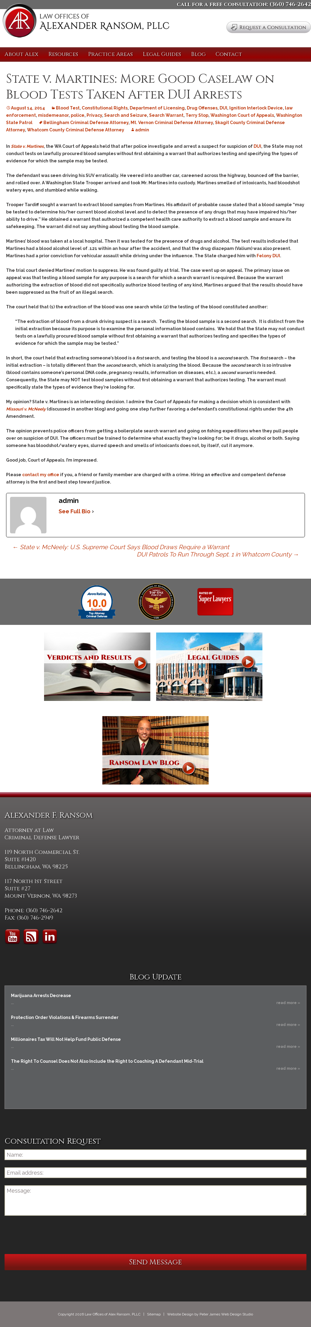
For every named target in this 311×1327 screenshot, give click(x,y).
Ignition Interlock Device (256, 108)
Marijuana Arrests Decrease (41, 995)
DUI (223, 108)
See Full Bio (75, 511)
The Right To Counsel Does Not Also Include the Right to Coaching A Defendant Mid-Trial (107, 1061)
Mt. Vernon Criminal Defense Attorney (172, 122)
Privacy (94, 115)
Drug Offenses (202, 108)
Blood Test (68, 108)
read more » (288, 1003)
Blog (198, 54)
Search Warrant (166, 115)
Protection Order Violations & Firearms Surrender (64, 1017)
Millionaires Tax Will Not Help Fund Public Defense (66, 1039)
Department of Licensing (157, 108)
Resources (63, 54)
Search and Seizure (125, 115)
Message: (155, 1200)
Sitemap (154, 1314)
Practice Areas (110, 54)
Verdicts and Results (97, 666)
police (77, 115)
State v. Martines (27, 146)
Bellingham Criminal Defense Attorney (85, 122)
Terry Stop (197, 115)
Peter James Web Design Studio (226, 1314)
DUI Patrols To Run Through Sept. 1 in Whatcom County (218, 554)
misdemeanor (53, 115)
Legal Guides (162, 54)
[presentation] (51, 1235)
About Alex (21, 54)
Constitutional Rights (105, 108)
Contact (229, 54)
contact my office (40, 474)
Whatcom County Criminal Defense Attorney (75, 129)
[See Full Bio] (93, 511)
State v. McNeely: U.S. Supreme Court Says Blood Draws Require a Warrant (120, 547)
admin (142, 129)
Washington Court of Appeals (242, 115)
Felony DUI (268, 255)
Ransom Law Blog (155, 750)
